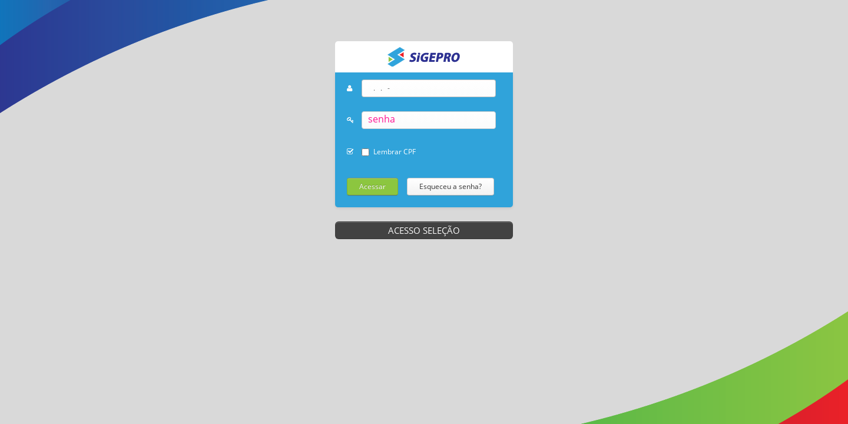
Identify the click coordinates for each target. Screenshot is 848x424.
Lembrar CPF (394, 152)
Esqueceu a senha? (450, 186)
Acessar (372, 186)
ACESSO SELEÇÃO (424, 230)
